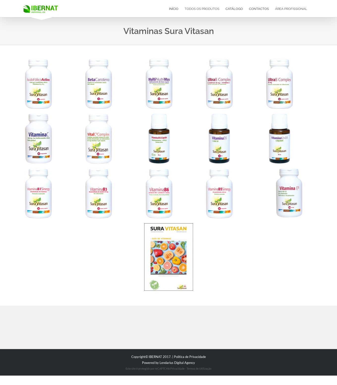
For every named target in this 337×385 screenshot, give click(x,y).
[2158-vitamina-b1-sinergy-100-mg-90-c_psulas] (38, 170)
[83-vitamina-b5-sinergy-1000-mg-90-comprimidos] (219, 170)
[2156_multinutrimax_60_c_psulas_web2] (159, 60)
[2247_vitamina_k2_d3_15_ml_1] (279, 115)
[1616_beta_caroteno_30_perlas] (98, 60)
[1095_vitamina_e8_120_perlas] (289, 170)
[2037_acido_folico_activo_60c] (38, 60)
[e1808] (98, 115)
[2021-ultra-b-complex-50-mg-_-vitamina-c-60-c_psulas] (219, 60)
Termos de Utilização (199, 368)
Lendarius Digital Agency (177, 363)
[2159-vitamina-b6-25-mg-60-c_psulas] (159, 170)
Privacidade (177, 368)
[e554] (38, 115)
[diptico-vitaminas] (168, 225)
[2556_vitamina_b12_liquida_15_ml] (159, 115)
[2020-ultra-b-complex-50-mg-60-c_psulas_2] (279, 60)
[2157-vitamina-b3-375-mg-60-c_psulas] (98, 170)
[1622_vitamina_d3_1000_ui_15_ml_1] (219, 115)
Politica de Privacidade (190, 357)
